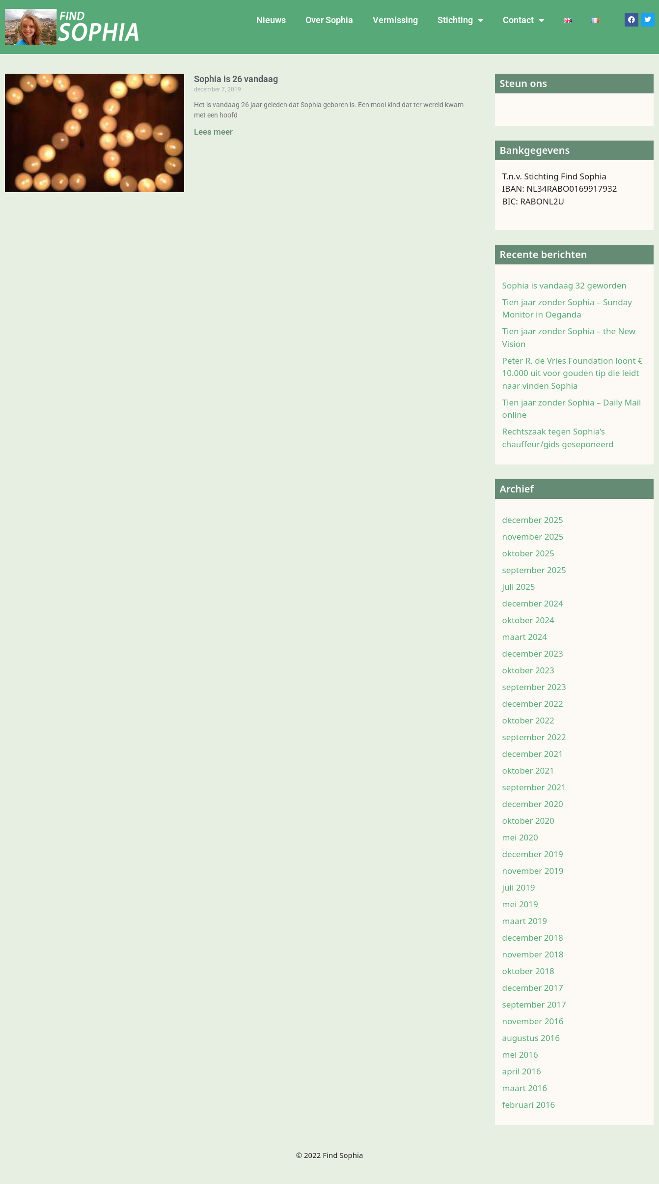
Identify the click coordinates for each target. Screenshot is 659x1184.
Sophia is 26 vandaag (236, 79)
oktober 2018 (528, 984)
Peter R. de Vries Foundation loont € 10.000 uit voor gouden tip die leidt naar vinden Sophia (572, 387)
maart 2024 (524, 650)
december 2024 (532, 617)
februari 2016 (528, 1118)
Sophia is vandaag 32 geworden (564, 299)
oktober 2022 (528, 734)
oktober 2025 (528, 567)
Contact (523, 20)
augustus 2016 (531, 1051)
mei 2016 (520, 1068)
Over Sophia (329, 20)
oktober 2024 (528, 633)
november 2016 (533, 1034)
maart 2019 (524, 934)
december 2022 (532, 717)
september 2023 (534, 700)
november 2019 (533, 884)
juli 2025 (518, 600)
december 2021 (532, 767)
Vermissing (395, 20)
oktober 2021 (528, 784)
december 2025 (532, 533)
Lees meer (213, 132)
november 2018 (533, 968)
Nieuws (271, 20)
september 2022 (534, 750)
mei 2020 (520, 851)
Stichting (460, 20)
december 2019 (532, 867)
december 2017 (532, 1001)
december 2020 (532, 817)
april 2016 (521, 1085)
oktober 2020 (528, 834)
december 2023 (532, 667)
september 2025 (534, 583)
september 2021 (534, 801)
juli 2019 (518, 901)
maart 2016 (524, 1101)
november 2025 (533, 550)
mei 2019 (520, 918)
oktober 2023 (528, 684)
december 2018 (532, 951)
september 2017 (534, 1018)
